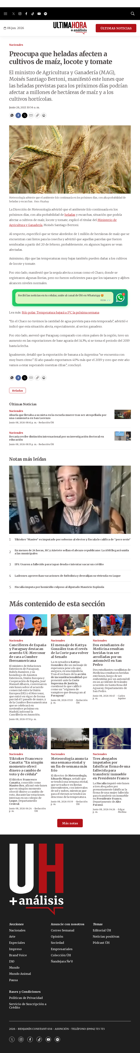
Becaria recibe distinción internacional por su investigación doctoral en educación (56, 438)
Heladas (17, 390)
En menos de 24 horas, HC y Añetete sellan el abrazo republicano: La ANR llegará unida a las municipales (72, 552)
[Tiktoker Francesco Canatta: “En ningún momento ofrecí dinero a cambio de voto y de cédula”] (28, 738)
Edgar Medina (122, 810)
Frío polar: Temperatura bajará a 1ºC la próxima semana (60, 312)
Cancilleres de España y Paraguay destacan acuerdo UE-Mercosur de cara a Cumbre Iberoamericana (27, 653)
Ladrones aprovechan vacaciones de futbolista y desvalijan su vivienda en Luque (68, 575)
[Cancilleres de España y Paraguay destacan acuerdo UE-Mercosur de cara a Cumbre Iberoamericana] (28, 625)
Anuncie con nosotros (67, 924)
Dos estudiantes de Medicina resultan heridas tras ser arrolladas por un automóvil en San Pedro (108, 655)
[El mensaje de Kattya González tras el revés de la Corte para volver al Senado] (70, 625)
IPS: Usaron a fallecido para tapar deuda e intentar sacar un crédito (59, 564)
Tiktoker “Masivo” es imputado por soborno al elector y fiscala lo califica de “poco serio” (73, 539)
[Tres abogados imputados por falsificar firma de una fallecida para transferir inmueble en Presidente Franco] (112, 738)
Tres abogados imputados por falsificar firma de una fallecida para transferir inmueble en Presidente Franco (111, 768)
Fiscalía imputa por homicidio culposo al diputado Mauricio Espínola (59, 587)
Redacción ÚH (46, 422)
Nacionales (16, 44)
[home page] (70, 28)
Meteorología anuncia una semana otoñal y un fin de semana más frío (69, 764)
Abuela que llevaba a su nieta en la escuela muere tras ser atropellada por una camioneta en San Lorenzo (57, 416)
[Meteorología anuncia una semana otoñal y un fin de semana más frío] (70, 738)
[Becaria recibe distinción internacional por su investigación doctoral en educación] (122, 436)
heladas (70, 214)
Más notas (70, 823)
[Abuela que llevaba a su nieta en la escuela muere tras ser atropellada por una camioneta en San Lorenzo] (122, 414)
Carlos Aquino (122, 697)
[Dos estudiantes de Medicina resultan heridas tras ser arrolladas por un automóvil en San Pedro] (112, 625)
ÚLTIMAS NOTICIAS (116, 28)
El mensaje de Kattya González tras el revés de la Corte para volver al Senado (69, 651)
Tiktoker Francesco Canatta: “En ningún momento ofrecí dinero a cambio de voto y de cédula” (26, 766)
